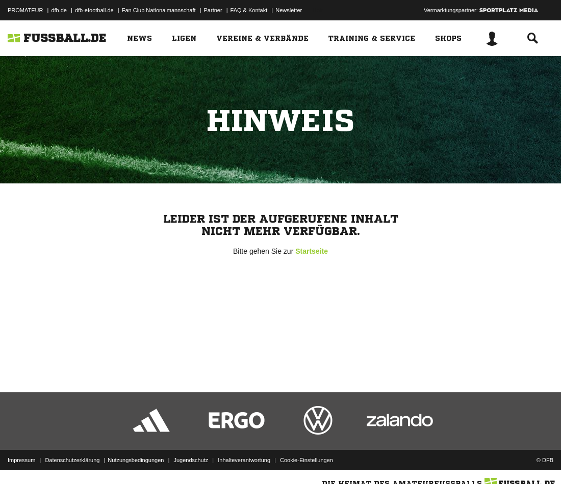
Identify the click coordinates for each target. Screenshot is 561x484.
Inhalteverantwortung (244, 460)
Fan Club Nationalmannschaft (159, 10)
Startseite (311, 251)
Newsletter (288, 10)
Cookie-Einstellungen (306, 460)
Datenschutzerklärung (72, 460)
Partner (213, 10)
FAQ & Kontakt (249, 10)
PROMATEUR (25, 10)
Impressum (21, 460)
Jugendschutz (190, 460)
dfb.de (59, 10)
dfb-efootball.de (94, 10)
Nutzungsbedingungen (136, 460)
